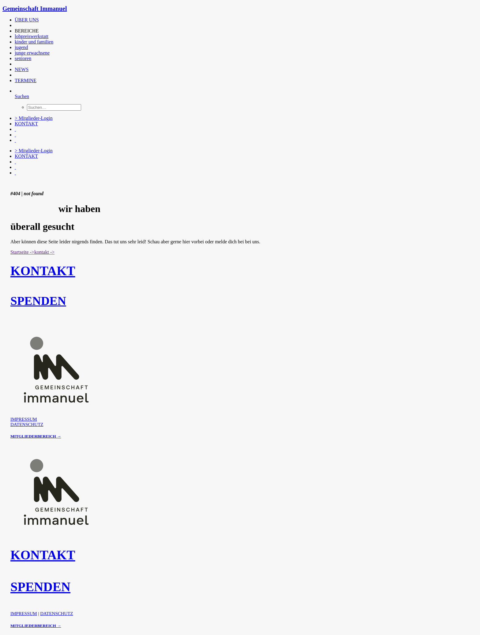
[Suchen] (22, 96)
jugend (21, 47)
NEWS (21, 69)
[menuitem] (139, 20)
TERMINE (25, 80)
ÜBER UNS (27, 19)
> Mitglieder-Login (34, 118)
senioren (23, 58)
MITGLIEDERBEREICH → (35, 436)
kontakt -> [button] (44, 252)
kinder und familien (34, 41)
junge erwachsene (32, 52)
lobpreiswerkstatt (31, 36)
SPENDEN (38, 300)
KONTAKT (26, 123)
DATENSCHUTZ (26, 424)
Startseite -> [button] (22, 252)
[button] (15, 25)
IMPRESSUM (23, 419)
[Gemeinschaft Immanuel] (240, 8)
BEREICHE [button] (27, 30)
